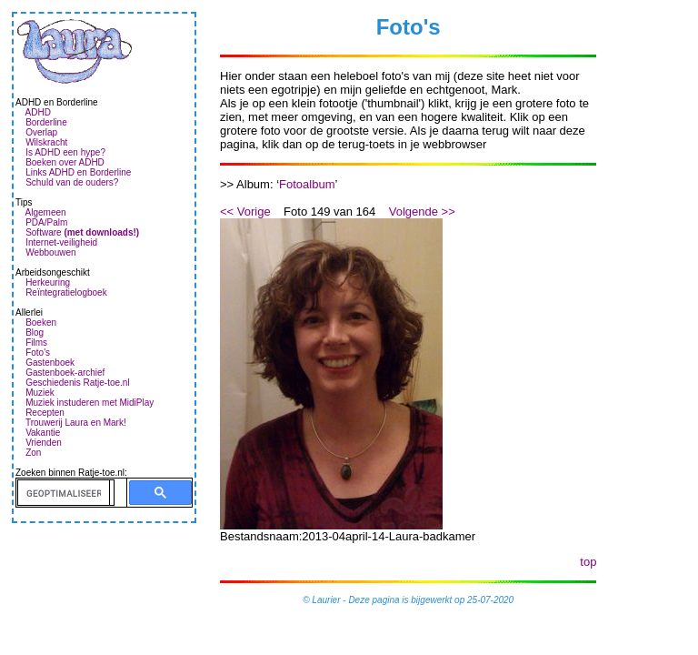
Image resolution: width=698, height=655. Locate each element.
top (588, 562)
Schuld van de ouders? (71, 182)
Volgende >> (422, 211)
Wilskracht (46, 142)
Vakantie (42, 433)
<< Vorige (245, 211)
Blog (34, 333)
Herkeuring (47, 282)
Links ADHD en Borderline (78, 172)
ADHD (38, 112)
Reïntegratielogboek (66, 292)
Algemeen (45, 212)
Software (82, 232)
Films (36, 343)
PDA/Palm (46, 222)
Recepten (45, 413)
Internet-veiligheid (61, 242)
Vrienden (43, 443)
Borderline (46, 122)
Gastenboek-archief (65, 373)
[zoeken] (63, 493)
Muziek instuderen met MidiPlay (89, 403)
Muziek (40, 393)
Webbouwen (50, 252)
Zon (33, 453)
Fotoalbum (306, 184)
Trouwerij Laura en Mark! (75, 423)
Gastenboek (50, 363)
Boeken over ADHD (65, 162)
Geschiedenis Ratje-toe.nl (77, 383)
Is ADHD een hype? (65, 152)
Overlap (41, 132)
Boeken (40, 322)
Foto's (37, 353)
